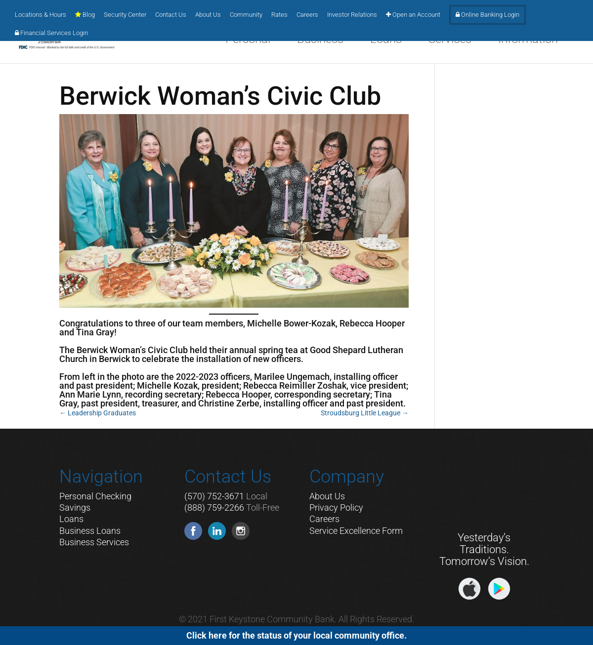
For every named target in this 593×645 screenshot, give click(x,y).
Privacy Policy (336, 507)
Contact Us (170, 14)
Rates (279, 14)
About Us (208, 14)
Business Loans (90, 530)
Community (246, 14)
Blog (85, 14)
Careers (307, 14)
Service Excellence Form (356, 530)
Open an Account (413, 14)
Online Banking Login (487, 14)
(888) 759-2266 (214, 507)
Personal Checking (95, 496)
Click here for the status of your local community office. (296, 635)
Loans (71, 519)
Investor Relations (352, 14)
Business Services (94, 542)
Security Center (125, 14)
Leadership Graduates (97, 413)
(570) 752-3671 (214, 496)
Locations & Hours (40, 14)
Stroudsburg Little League (365, 413)
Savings (74, 507)
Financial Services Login (51, 33)
